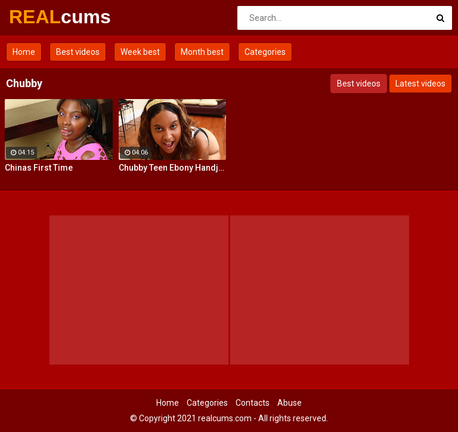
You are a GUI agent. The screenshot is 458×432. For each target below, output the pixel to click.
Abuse (289, 403)
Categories (265, 52)
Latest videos (420, 83)
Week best (140, 52)
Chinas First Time (39, 167)
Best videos (78, 52)
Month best (202, 52)
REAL (40, 16)
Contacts (253, 403)
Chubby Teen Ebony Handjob (173, 167)
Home (24, 52)
